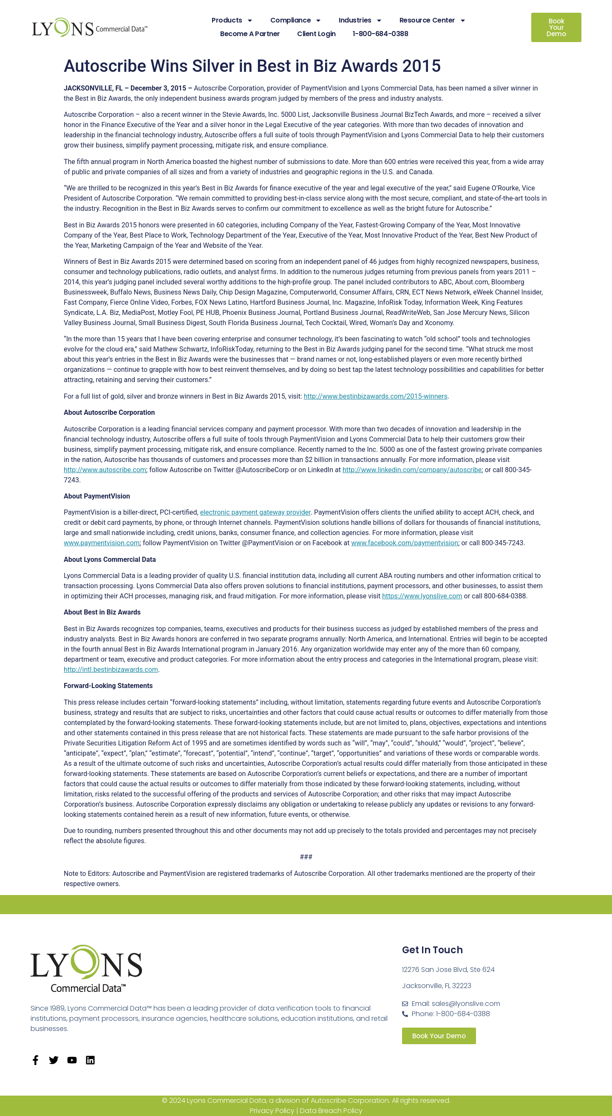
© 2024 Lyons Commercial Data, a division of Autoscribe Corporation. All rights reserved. (306, 1100)
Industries (360, 20)
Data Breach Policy (331, 1111)
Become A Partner (250, 34)
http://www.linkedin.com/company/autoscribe (412, 470)
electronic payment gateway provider (255, 512)
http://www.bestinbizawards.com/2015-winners (376, 396)
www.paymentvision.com (102, 543)
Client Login (316, 34)
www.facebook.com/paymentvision (404, 543)
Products (232, 20)
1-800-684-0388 (380, 34)
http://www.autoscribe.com (105, 470)
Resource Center (433, 20)
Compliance (296, 20)
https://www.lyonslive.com (422, 596)
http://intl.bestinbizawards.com (111, 670)
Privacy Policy (272, 1111)
